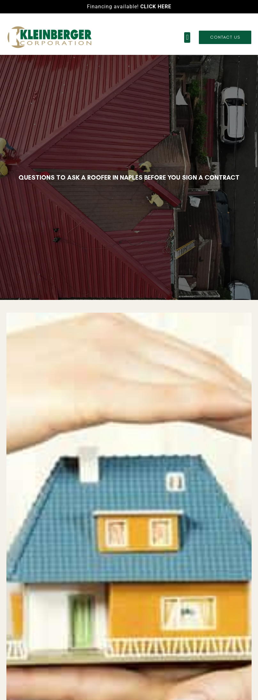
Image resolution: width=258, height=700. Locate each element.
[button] (187, 37)
